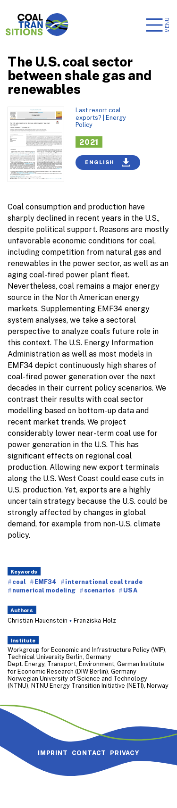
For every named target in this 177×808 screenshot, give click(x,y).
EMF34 (45, 581)
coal (19, 581)
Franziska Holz (95, 620)
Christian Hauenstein (37, 620)
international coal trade (104, 581)
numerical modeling (44, 590)
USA (130, 590)
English (108, 162)
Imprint (53, 753)
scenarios (99, 590)
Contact (89, 753)
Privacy (124, 753)
